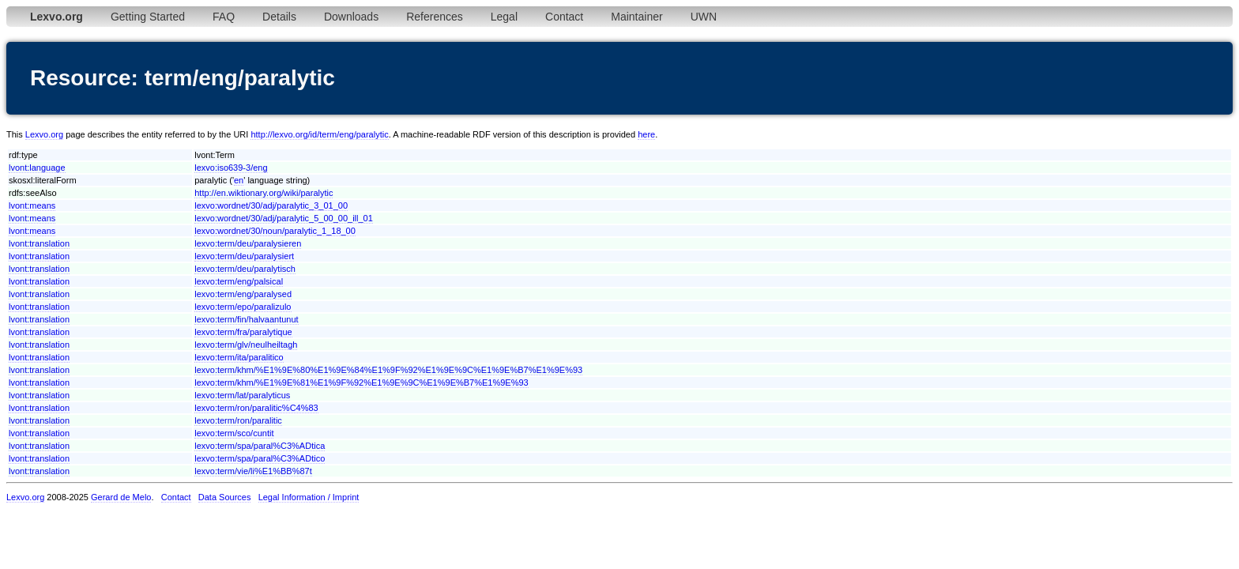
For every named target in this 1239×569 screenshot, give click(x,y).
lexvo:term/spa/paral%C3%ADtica (259, 445)
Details (279, 16)
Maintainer (636, 16)
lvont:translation (39, 243)
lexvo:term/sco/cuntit (233, 433)
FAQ (224, 16)
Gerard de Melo (121, 497)
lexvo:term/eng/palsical (238, 281)
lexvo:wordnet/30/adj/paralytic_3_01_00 (271, 205)
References (434, 16)
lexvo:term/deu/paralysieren (247, 243)
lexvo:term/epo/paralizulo (242, 306)
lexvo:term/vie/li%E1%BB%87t (253, 471)
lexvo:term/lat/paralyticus (242, 395)
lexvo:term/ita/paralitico (239, 357)
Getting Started (148, 16)
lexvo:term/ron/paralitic (238, 420)
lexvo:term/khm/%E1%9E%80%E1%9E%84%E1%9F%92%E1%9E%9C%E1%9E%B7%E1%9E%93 (388, 370)
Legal (504, 16)
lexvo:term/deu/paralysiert (244, 256)
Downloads (351, 16)
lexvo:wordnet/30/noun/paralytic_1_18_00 (275, 231)
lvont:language (37, 167)
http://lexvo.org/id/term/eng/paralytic (319, 134)
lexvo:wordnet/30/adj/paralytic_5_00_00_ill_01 (283, 218)
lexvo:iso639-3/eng (230, 167)
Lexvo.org (44, 134)
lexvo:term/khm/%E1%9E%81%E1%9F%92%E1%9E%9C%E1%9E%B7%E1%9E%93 (361, 382)
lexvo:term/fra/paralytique (243, 332)
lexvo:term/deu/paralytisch (245, 268)
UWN (704, 16)
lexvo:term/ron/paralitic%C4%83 (256, 408)
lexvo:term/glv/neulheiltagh (245, 344)
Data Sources (224, 497)
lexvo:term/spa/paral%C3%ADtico (259, 458)
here (646, 134)
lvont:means (32, 205)
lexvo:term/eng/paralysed (243, 294)
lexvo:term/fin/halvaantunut (246, 319)
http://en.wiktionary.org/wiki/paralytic (263, 193)
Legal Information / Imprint (309, 497)
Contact (564, 16)
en (238, 180)
